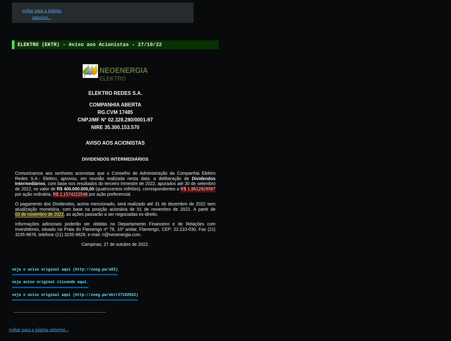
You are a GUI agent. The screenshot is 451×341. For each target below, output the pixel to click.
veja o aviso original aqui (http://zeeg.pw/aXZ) (65, 269)
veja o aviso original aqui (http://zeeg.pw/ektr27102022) (75, 294)
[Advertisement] (267, 194)
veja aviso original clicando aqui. (50, 282)
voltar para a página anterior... (39, 329)
